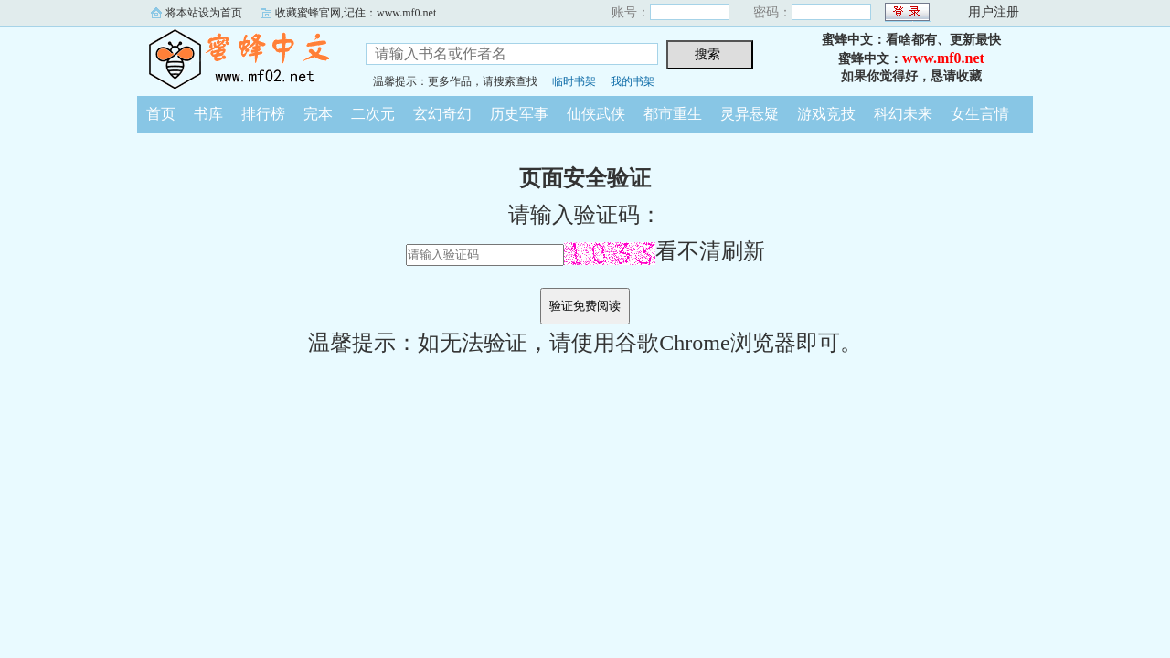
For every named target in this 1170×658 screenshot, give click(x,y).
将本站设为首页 (203, 12)
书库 (208, 114)
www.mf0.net (943, 58)
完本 (318, 114)
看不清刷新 (664, 251)
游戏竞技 (826, 114)
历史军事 (519, 114)
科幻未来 (903, 114)
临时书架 (574, 81)
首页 (161, 114)
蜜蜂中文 (237, 58)
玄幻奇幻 (442, 114)
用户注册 (993, 12)
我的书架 (632, 81)
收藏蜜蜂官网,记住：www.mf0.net (355, 12)
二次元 (373, 114)
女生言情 (980, 114)
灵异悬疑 (749, 114)
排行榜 (263, 114)
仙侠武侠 (596, 114)
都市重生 (673, 114)
